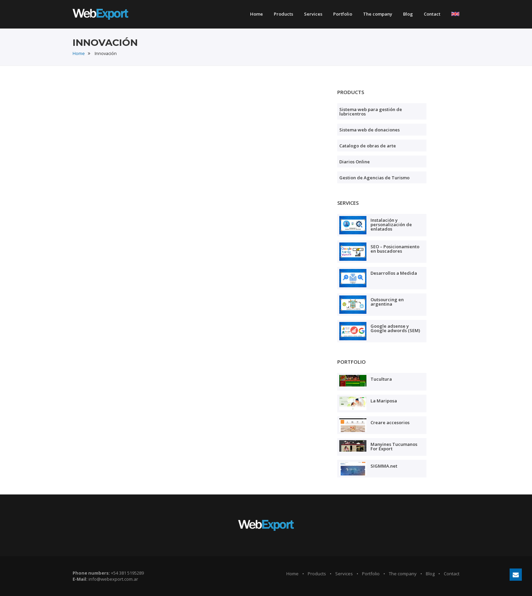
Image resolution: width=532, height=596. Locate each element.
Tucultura (381, 379)
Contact (432, 14)
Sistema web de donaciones (369, 130)
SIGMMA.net (383, 466)
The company (377, 14)
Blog (408, 14)
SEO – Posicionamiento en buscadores (394, 248)
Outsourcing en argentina (387, 301)
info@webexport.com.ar (113, 579)
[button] (455, 13)
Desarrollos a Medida (393, 273)
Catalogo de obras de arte (367, 146)
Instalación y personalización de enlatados (391, 224)
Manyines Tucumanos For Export (393, 446)
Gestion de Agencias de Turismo (374, 178)
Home (256, 14)
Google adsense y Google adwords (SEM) (395, 328)
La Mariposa (383, 401)
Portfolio (342, 14)
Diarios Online (354, 162)
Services (313, 14)
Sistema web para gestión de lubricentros (370, 111)
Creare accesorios (390, 422)
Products (283, 14)
